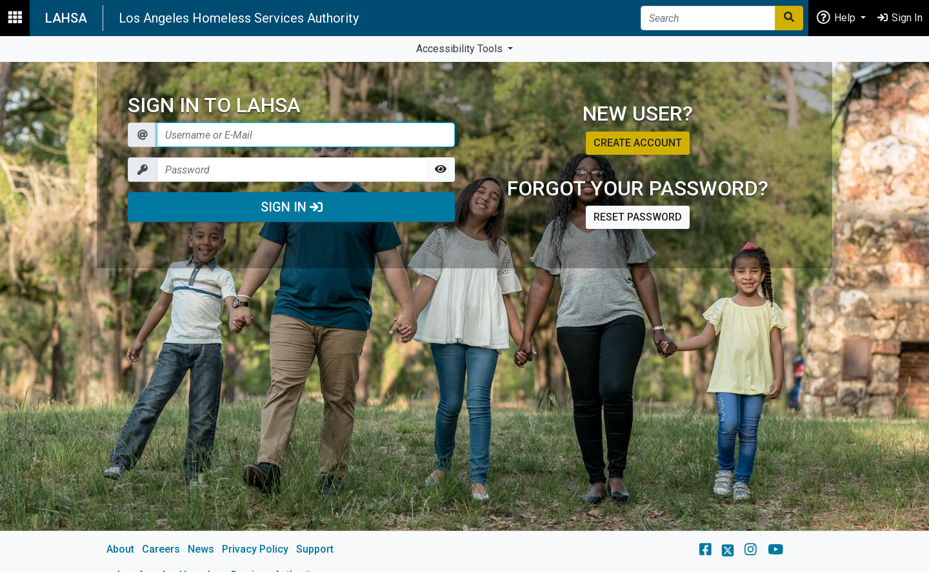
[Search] (708, 18)
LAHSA (66, 18)
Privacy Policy (255, 549)
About (120, 549)
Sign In (292, 207)
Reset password (638, 217)
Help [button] (837, 17)
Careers (161, 549)
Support (315, 549)
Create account (638, 143)
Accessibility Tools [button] (460, 49)
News (201, 549)
